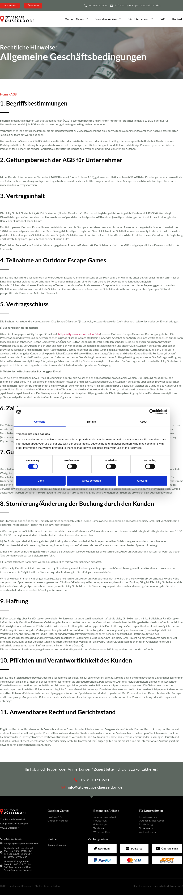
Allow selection (91, 480)
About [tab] (143, 421)
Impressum (145, 885)
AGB (180, 885)
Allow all (142, 480)
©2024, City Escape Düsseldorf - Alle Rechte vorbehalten (30, 885)
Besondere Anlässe (108, 19)
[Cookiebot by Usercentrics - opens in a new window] (152, 411)
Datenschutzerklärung (164, 885)
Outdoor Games (76, 19)
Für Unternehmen (140, 19)
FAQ (162, 19)
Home (4, 94)
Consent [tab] (39, 421)
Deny (41, 480)
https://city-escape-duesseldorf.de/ (79, 334)
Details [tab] (91, 421)
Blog (135, 885)
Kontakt (177, 19)
